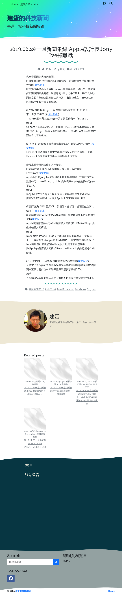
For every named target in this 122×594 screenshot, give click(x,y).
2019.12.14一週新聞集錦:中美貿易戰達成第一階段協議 (61, 391)
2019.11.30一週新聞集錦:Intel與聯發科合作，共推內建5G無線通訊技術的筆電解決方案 (87, 397)
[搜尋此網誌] (30, 562)
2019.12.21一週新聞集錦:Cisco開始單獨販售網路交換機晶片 (35, 391)
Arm (59, 289)
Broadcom (68, 289)
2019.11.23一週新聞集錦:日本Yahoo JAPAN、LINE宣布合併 (35, 443)
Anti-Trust (50, 289)
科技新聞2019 (36, 289)
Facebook (80, 289)
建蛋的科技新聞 (27, 18)
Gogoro (91, 289)
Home (14, 4)
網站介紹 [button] (25, 4)
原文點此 (39, 85)
